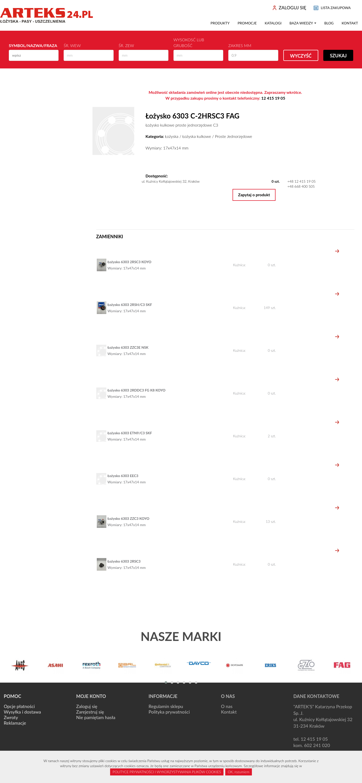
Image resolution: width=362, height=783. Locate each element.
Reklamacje (15, 723)
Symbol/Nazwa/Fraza (33, 45)
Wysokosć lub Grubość (188, 42)
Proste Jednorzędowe (233, 136)
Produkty (220, 23)
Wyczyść (301, 56)
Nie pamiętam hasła (95, 717)
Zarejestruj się (90, 712)
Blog (329, 23)
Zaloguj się (86, 706)
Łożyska (171, 136)
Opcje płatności (19, 706)
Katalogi (273, 23)
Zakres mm (239, 45)
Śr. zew (126, 45)
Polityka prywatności (169, 712)
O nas (227, 706)
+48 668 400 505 (301, 186)
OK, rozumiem (238, 772)
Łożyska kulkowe (196, 136)
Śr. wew (72, 45)
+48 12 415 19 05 (301, 181)
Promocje (247, 23)
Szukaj (338, 55)
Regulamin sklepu (166, 706)
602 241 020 (317, 745)
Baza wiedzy (303, 23)
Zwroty (11, 717)
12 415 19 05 (273, 98)
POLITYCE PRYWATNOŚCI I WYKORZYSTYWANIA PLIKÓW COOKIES (167, 772)
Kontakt (350, 23)
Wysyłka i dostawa (22, 712)
